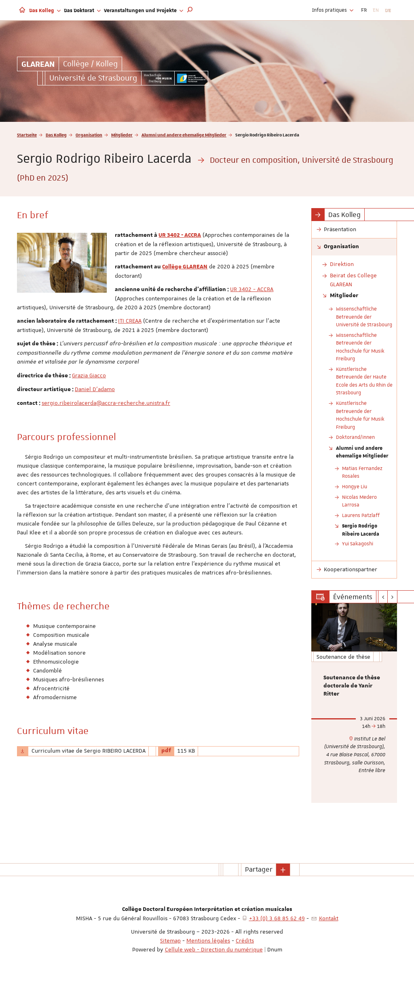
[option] (354, 703)
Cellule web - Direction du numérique (214, 949)
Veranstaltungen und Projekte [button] (143, 10)
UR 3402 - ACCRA (179, 235)
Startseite (27, 134)
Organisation (89, 134)
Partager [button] (258, 869)
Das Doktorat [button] (82, 10)
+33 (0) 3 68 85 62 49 (277, 918)
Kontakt (328, 918)
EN (376, 10)
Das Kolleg (56, 134)
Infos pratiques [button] (332, 10)
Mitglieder (122, 134)
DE (388, 10)
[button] (190, 10)
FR (364, 10)
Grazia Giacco (89, 375)
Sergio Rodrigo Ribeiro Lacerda (360, 529)
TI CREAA (131, 320)
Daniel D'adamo (95, 389)
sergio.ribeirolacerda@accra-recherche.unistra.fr (106, 402)
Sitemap (170, 940)
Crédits (245, 940)
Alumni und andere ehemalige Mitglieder (184, 134)
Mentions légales (208, 940)
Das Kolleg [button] (45, 10)
